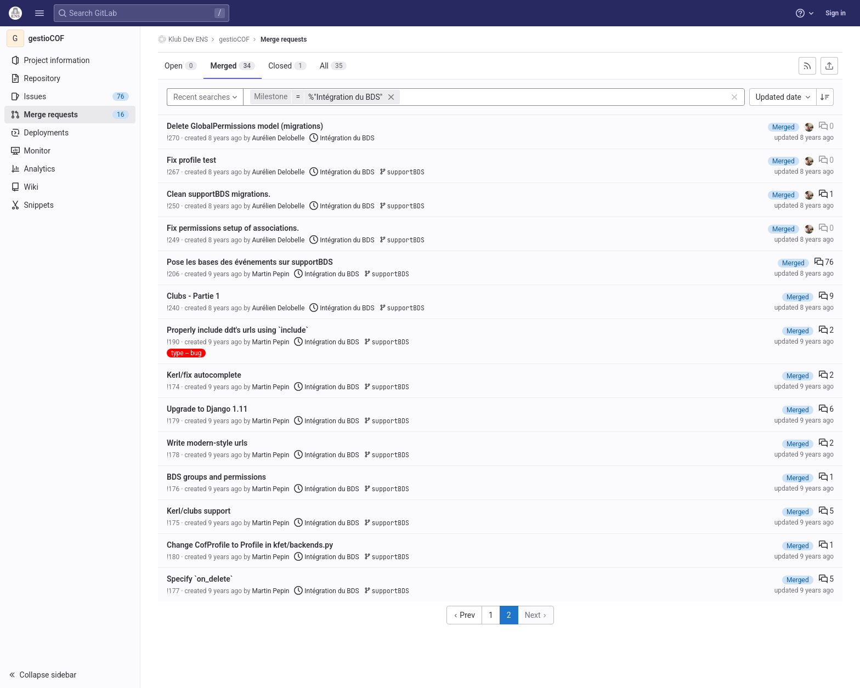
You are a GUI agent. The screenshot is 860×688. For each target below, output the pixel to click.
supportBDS (402, 172)
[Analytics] (69, 169)
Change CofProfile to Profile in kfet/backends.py (250, 545)
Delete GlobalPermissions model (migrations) (245, 126)
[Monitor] (69, 151)
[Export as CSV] (829, 66)
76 (824, 262)
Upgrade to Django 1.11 (207, 409)
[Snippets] (69, 205)
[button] (39, 13)
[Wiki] (69, 187)
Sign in (835, 13)
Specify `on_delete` (200, 579)
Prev (464, 615)
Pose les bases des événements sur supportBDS (250, 262)
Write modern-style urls (207, 443)
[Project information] (69, 60)
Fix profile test (191, 160)
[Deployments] (69, 132)
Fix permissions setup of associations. (233, 228)
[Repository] (69, 78)
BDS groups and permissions (216, 477)
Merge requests (284, 39)
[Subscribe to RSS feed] (807, 66)
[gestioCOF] (70, 38)
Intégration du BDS (341, 138)
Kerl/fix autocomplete (204, 375)
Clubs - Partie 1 (193, 296)
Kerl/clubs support (198, 511)
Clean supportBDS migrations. (218, 194)
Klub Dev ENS (183, 39)
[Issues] (69, 96)
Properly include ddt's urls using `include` (237, 330)
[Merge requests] (69, 114)
